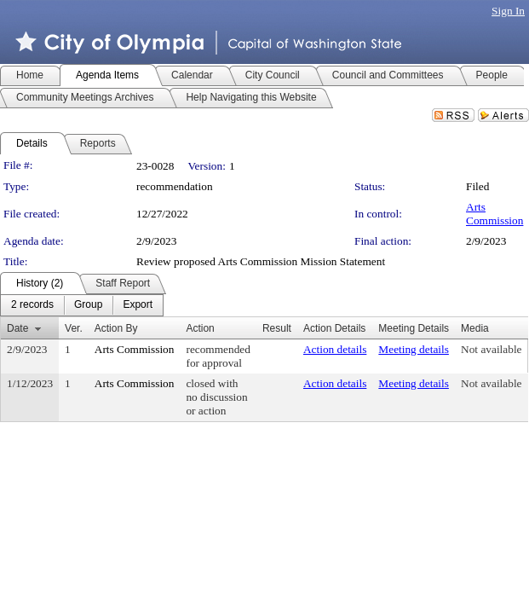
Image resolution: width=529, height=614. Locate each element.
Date (17, 328)
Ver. (74, 328)
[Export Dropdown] (137, 305)
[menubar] (82, 305)
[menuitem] (32, 305)
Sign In (508, 10)
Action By (116, 328)
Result (276, 328)
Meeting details (413, 349)
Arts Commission (494, 213)
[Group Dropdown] (88, 305)
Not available (491, 349)
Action (200, 328)
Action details (334, 349)
